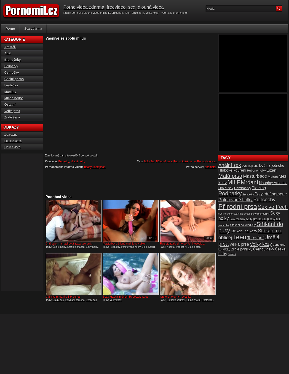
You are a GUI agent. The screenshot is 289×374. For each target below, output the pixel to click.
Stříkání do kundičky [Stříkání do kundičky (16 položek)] (243, 225)
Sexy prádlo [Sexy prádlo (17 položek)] (254, 219)
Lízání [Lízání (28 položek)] (272, 170)
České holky (59, 246)
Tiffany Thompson (94, 167)
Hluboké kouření (176, 300)
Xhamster (210, 167)
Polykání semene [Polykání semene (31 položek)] (270, 193)
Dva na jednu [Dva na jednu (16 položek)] (250, 165)
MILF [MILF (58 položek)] (233, 182)
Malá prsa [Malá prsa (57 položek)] (230, 176)
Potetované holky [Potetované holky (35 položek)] (235, 199)
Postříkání (207, 300)
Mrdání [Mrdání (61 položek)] (249, 182)
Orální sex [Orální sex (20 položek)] (225, 188)
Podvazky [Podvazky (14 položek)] (248, 194)
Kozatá (170, 246)
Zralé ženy (12, 117)
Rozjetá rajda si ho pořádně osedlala (182, 243)
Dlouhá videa (12, 147)
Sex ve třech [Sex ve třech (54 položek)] (273, 207)
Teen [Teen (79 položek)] (239, 237)
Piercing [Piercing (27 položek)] (259, 188)
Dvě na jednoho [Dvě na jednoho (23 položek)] (271, 165)
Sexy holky (92, 246)
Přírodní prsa (164, 161)
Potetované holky (131, 246)
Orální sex (58, 300)
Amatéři (10, 47)
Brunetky (63, 161)
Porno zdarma (12, 141)
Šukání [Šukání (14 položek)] (232, 254)
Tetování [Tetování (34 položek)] (255, 237)
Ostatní (9, 104)
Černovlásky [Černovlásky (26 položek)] (263, 249)
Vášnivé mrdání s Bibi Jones (63, 296)
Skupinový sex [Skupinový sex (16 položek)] (271, 219)
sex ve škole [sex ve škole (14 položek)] (225, 213)
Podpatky (115, 246)
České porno (14, 79)
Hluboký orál (194, 300)
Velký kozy (115, 300)
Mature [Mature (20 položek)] (273, 176)
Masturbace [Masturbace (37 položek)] (255, 176)
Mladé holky (77, 161)
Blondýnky (12, 60)
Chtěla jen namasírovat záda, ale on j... (69, 243)
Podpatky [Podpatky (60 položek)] (230, 193)
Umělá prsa (194, 246)
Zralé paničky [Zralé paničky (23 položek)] (241, 249)
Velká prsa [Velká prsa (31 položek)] (239, 244)
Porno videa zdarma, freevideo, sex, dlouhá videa (113, 7)
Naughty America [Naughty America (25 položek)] (273, 183)
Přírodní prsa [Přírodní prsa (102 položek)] (237, 206)
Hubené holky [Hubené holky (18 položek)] (256, 170)
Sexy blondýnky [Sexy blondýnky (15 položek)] (260, 213)
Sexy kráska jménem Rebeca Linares (125, 296)
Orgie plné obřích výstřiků (175, 296)
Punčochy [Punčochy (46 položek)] (264, 199)
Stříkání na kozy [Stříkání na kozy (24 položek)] (244, 231)
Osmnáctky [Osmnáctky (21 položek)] (242, 188)
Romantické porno (184, 161)
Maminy (10, 92)
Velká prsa (12, 111)
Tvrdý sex (91, 300)
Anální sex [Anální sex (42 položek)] (229, 165)
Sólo (144, 246)
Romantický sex (207, 161)
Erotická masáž (76, 246)
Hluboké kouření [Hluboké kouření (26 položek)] (232, 170)
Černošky (11, 72)
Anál (7, 53)
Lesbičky (11, 85)
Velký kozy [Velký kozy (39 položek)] (261, 244)
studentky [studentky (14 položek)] (223, 225)
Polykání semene (75, 300)
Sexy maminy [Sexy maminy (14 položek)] (237, 219)
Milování (149, 161)
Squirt (151, 246)
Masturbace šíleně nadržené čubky (124, 243)
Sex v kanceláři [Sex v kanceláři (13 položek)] (241, 213)
